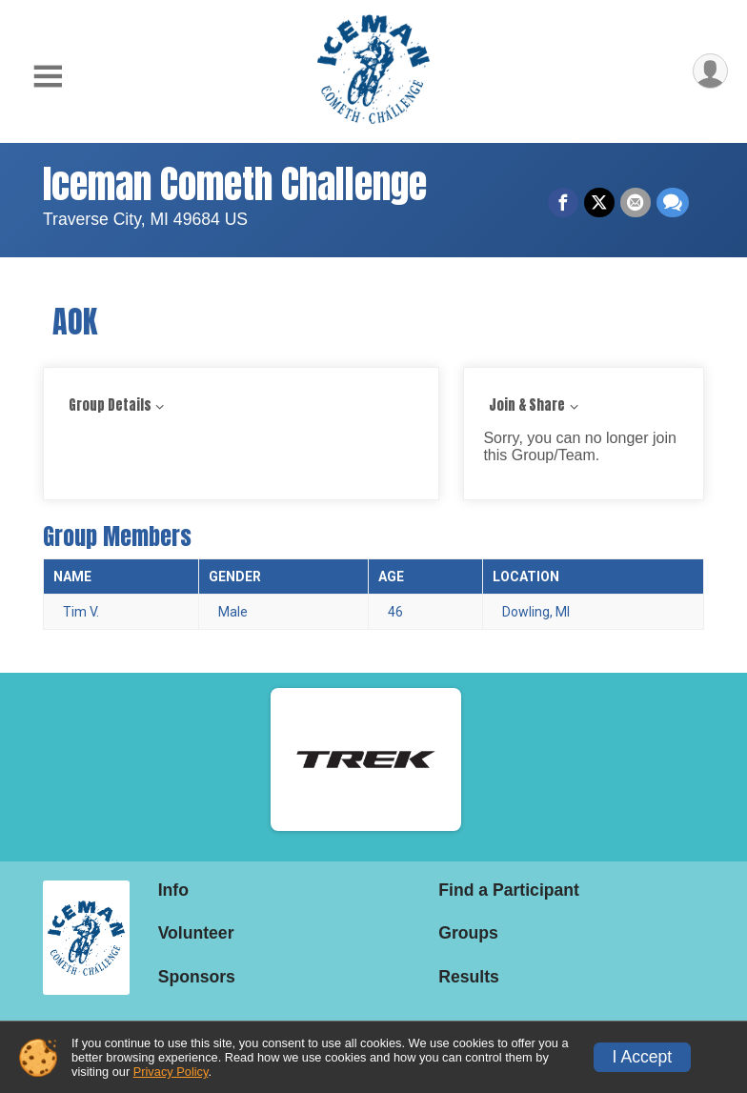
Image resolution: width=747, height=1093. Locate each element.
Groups (468, 932)
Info (173, 890)
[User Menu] (710, 71)
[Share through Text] (672, 203)
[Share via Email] (635, 203)
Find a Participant (508, 890)
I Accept (643, 1056)
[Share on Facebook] (563, 203)
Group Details (110, 405)
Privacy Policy (171, 1071)
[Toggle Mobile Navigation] (48, 76)
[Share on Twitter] (599, 203)
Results (468, 976)
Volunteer (196, 932)
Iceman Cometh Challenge (235, 184)
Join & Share (527, 405)
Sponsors (196, 976)
